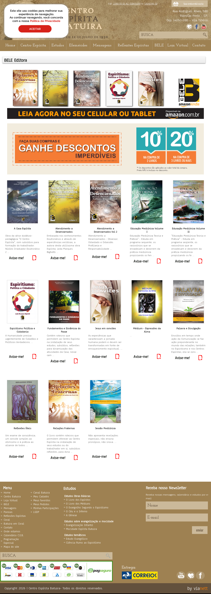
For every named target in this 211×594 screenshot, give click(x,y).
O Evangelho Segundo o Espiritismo (87, 507)
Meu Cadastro (41, 496)
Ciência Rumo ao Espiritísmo (83, 543)
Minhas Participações (45, 508)
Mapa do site (11, 547)
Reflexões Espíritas (133, 45)
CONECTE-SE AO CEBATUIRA (126, 3)
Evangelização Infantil (79, 525)
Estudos (57, 45)
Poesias (8, 512)
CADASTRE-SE (150, 3)
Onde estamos (12, 531)
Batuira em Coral (14, 524)
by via (193, 588)
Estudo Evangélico (77, 539)
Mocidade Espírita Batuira (81, 529)
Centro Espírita (33, 45)
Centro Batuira (12, 496)
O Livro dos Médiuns (78, 504)
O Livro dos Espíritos (78, 500)
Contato (199, 45)
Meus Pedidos (41, 504)
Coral (7, 520)
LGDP (36, 512)
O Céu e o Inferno (76, 511)
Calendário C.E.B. (14, 535)
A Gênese (71, 515)
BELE (159, 45)
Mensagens (102, 45)
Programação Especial (11, 541)
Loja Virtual (177, 45)
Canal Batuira (41, 493)
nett (204, 588)
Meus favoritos (41, 500)
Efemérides (78, 45)
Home (10, 45)
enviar (199, 530)
